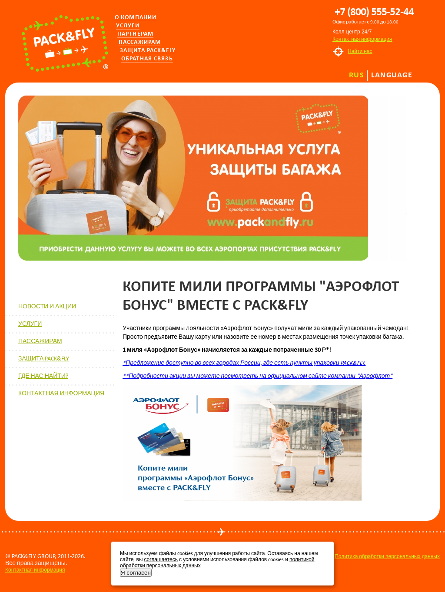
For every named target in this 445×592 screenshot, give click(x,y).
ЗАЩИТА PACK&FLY (43, 358)
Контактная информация (362, 39)
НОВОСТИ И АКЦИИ (47, 306)
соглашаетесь (160, 559)
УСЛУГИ (30, 324)
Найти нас (360, 51)
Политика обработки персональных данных (387, 556)
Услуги (127, 26)
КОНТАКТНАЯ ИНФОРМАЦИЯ (61, 393)
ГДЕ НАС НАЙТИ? (43, 376)
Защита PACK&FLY (148, 50)
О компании (135, 17)
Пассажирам (140, 42)
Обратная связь (147, 59)
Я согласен (136, 572)
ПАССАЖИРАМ (40, 341)
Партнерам (135, 34)
